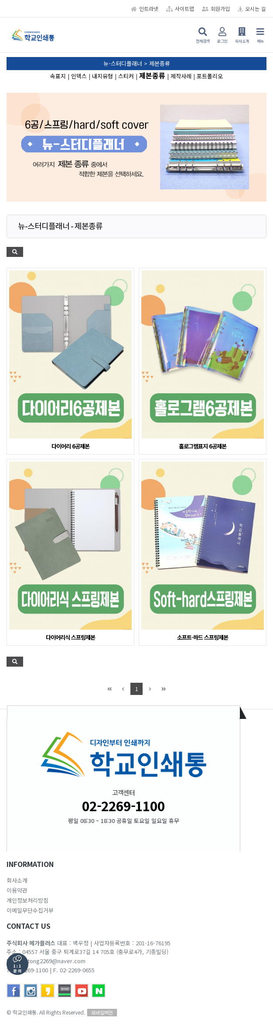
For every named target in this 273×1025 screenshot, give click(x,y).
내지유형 (102, 76)
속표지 (58, 76)
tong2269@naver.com (56, 961)
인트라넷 (144, 8)
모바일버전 (102, 1012)
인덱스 (79, 76)
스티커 (126, 76)
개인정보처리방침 (27, 900)
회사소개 (17, 880)
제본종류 (152, 75)
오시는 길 (252, 8)
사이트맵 (180, 8)
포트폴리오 (210, 76)
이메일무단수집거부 (30, 910)
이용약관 (17, 890)
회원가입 (216, 8)
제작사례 (181, 76)
